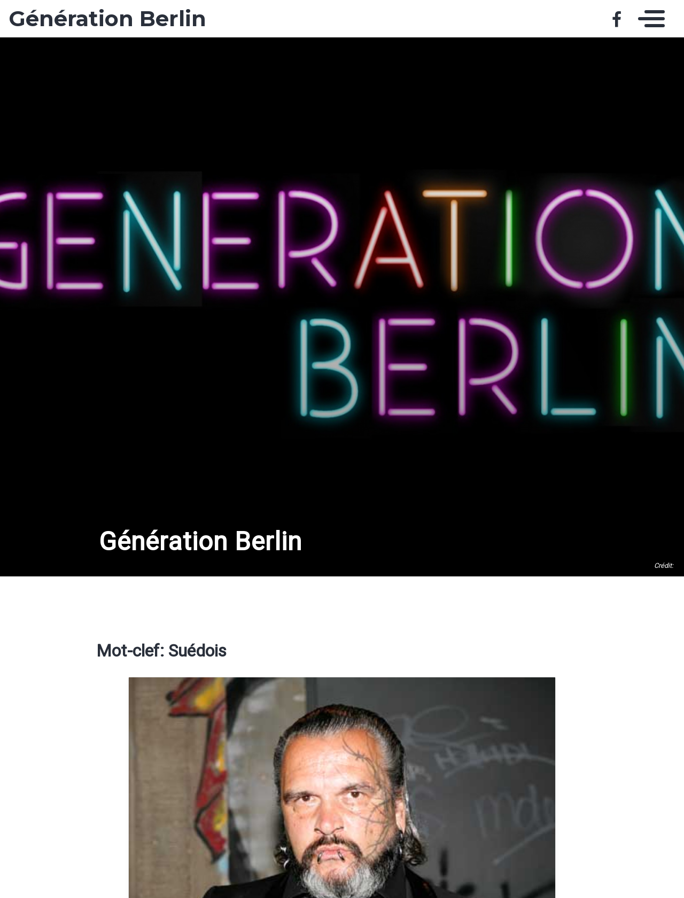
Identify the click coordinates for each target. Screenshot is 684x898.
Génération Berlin (107, 18)
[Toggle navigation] (648, 19)
